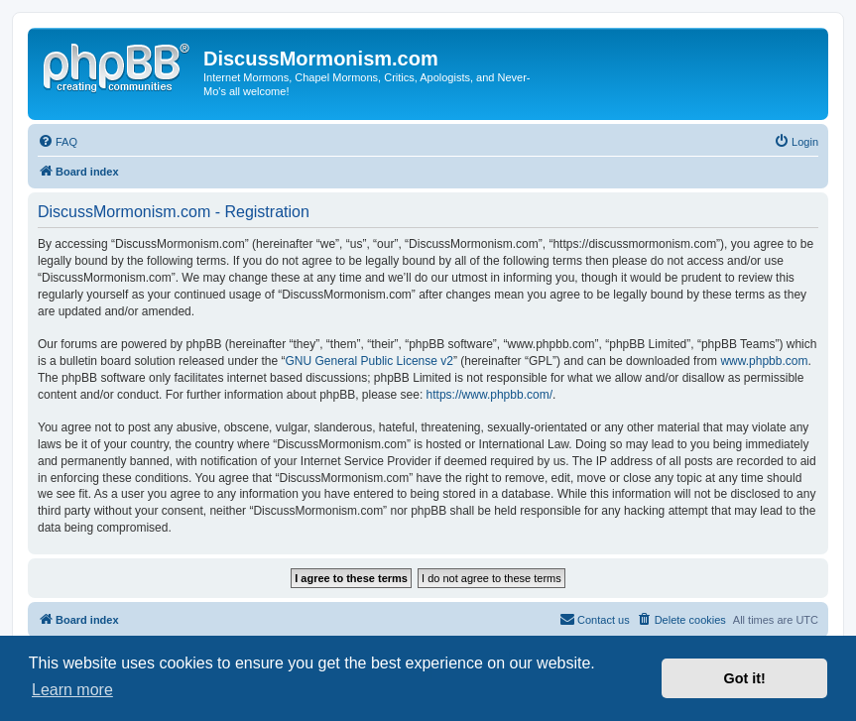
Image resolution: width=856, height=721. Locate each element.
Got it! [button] (745, 678)
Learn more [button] (72, 689)
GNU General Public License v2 (369, 361)
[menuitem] (57, 142)
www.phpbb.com (763, 361)
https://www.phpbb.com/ (489, 395)
